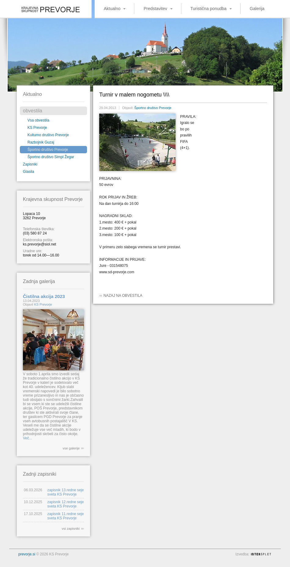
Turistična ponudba (208, 8)
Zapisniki (30, 164)
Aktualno (112, 8)
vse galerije (71, 448)
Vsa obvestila (38, 120)
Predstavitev (155, 8)
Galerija (257, 8)
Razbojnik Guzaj (40, 142)
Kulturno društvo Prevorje (48, 135)
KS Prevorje (37, 127)
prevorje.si (26, 554)
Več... (27, 438)
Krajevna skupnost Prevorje (46, 7)
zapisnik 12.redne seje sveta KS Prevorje (65, 504)
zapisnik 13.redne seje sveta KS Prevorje (65, 492)
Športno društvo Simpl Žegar (50, 157)
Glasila (28, 171)
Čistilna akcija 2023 (44, 296)
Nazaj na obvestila (122, 295)
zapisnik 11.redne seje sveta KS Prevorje (65, 516)
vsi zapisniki (71, 528)
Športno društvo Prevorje (47, 149)
